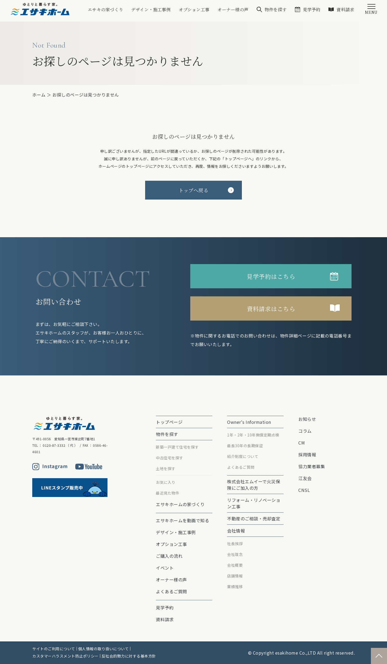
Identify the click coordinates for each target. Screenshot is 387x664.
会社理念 (235, 554)
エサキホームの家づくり (180, 504)
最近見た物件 (167, 493)
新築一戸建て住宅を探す (177, 447)
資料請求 (345, 9)
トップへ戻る (206, 190)
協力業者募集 (311, 466)
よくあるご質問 (171, 591)
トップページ (169, 422)
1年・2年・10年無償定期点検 (253, 435)
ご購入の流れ (169, 556)
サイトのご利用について (53, 649)
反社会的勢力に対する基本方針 (129, 656)
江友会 (305, 478)
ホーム (39, 94)
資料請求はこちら (271, 308)
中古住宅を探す (169, 457)
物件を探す (275, 9)
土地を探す (165, 468)
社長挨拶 (235, 543)
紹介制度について (242, 456)
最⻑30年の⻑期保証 (245, 445)
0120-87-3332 (54, 445)
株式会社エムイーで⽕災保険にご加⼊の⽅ (253, 484)
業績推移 (235, 586)
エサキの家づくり (105, 9)
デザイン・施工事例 (150, 9)
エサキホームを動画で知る (182, 520)
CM (301, 442)
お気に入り (165, 482)
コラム (305, 431)
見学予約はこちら (271, 276)
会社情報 (236, 530)
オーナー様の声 (232, 9)
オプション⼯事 (193, 9)
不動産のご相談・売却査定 (253, 518)
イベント (165, 567)
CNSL (304, 490)
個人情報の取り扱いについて (103, 649)
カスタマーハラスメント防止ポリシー (65, 656)
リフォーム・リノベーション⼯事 (253, 503)
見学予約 (311, 9)
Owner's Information (249, 422)
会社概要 (235, 565)
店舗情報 (235, 575)
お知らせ (307, 419)
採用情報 (307, 454)
